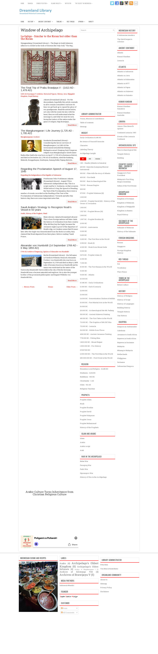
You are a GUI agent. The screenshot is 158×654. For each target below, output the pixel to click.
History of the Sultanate (126, 231)
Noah (45, 213)
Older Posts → (72, 287)
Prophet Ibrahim (86, 407)
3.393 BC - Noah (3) (87, 243)
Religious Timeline (87, 389)
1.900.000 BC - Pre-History (90, 346)
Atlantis (120, 53)
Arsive (97, 159)
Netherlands (122, 354)
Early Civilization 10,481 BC (90, 137)
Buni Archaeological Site (127, 150)
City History (122, 315)
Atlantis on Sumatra (124, 95)
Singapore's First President (124, 174)
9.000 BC (83, 271)
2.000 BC (83, 223)
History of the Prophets (34, 213)
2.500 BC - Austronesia (89, 227)
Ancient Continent (46, 21)
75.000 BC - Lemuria (88, 326)
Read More (72, 125)
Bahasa (30, 3)
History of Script (123, 300)
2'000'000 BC (85, 350)
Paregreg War (85, 465)
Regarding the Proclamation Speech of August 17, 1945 (49, 170)
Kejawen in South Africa (126, 338)
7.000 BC (83, 263)
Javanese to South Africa (127, 334)
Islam (82, 438)
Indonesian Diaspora (125, 366)
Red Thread (70, 21)
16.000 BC (84, 306)
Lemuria (120, 60)
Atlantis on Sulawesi (125, 91)
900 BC (83, 189)
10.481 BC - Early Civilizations (91, 283)
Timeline (60, 21)
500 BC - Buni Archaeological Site (93, 181)
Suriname (121, 362)
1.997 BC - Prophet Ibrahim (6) (92, 219)
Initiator (68, 3)
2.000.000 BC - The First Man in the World (96, 354)
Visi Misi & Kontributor (109, 569)
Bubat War (84, 461)
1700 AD (23, 252)
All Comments (67, 612)
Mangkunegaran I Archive (30, 137)
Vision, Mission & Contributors (92, 119)
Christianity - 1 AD (87, 381)
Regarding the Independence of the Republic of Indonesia (41, 175)
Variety (91, 21)
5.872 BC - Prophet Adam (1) (91, 255)
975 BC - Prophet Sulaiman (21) (92, 193)
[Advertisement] (49, 389)
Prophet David (85, 411)
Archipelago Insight (88, 153)
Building (120, 158)
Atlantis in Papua (123, 87)
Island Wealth (57, 2)
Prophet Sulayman (87, 415)
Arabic (23, 213)
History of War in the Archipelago (93, 477)
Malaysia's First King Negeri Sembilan (125, 180)
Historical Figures (50, 94)
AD (90, 159)
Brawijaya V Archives (35, 94)
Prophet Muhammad (88, 423)
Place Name (122, 272)
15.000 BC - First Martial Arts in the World (96, 302)
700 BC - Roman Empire (89, 185)
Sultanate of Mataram (125, 227)
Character (84, 145)
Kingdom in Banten (124, 210)
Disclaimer (104, 591)
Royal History (33, 96)
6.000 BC (83, 259)
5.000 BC (83, 251)
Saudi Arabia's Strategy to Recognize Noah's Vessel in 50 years (46, 208)
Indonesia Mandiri (67, 585)
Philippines (121, 358)
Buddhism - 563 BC (87, 377)
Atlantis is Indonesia (125, 71)
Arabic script (85, 446)
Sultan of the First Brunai (126, 186)
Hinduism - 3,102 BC (88, 373)
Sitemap (83, 126)
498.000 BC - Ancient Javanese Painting (95, 334)
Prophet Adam (86, 400)
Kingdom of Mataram (125, 203)
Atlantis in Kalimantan (125, 79)
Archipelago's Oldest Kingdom (79, 564)
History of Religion (124, 296)
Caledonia (121, 330)
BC (83, 159)
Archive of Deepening (34, 252)
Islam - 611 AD (85, 385)
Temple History (123, 154)
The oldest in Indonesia (84, 2)
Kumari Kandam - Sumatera (124, 107)
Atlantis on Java (123, 75)
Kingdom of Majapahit (126, 206)
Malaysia (120, 346)
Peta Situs (104, 565)
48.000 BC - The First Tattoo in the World (96, 318)
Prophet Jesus (85, 419)
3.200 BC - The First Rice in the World (94, 239)
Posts (64, 608)
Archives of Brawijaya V (75, 574)
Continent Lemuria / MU (126, 132)
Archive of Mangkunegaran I (85, 569)
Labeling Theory (86, 149)
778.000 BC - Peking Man (90, 338)
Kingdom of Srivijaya (125, 199)
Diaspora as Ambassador (127, 326)
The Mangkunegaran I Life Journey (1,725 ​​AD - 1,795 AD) (47, 131)
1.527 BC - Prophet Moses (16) (91, 211)
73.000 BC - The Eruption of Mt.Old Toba (95, 322)
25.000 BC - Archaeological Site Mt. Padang (97, 310)
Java (65, 94)
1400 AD (23, 94)
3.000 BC (83, 231)
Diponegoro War (86, 473)
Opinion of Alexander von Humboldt (56, 252)
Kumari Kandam (123, 56)
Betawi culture (123, 285)
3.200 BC (83, 235)
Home (22, 3)
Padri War (84, 469)
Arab (82, 450)
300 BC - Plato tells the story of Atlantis (95, 173)
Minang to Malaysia (125, 350)
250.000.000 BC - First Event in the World (96, 358)
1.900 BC (83, 215)
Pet (118, 264)
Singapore (121, 246)
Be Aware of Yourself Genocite (92, 141)
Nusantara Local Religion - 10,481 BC (94, 369)
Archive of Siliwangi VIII (76, 572)
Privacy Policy (106, 587)
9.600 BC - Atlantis (87, 275)
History (32, 21)
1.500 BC (83, 207)
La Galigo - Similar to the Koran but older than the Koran (49, 37)
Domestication (42, 2)
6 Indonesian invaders (126, 35)
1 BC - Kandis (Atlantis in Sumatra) (93, 163)
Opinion (82, 21)
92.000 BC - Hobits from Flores (92, 330)
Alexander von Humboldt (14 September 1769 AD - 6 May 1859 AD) (49, 246)
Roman (120, 242)
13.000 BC (84, 294)
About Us (103, 579)
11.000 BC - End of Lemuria (90, 287)
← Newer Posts (28, 287)
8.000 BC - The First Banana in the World (96, 267)
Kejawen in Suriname (125, 342)
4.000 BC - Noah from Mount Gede (93, 247)
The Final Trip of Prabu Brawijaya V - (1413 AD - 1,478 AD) (48, 88)
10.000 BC (84, 279)
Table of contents (87, 122)
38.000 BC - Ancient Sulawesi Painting (95, 314)
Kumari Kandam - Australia (124, 114)
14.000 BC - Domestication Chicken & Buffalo (97, 298)
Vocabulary (121, 268)
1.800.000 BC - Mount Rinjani (91, 342)
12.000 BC (84, 290)
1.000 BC (83, 197)
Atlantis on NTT (123, 83)
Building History (123, 308)
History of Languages (125, 304)
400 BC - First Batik (87, 177)
